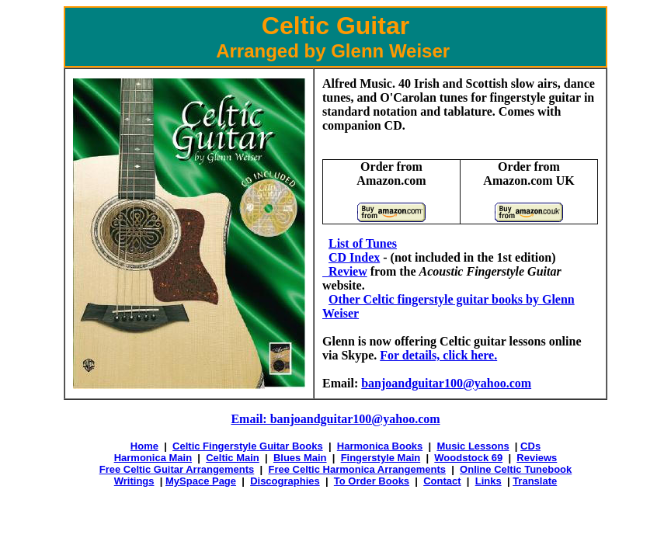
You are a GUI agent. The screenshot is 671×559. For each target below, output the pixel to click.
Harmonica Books (380, 446)
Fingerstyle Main (381, 458)
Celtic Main (232, 458)
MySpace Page (200, 481)
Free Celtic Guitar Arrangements (177, 469)
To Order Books (371, 481)
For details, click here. (438, 355)
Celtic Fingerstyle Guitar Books (247, 446)
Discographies (285, 481)
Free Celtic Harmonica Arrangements (357, 469)
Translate (535, 481)
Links (488, 481)
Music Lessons (472, 446)
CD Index (354, 257)
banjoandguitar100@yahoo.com (446, 383)
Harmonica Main (153, 458)
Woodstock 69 (468, 458)
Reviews (536, 458)
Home (144, 446)
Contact (442, 481)
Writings (134, 481)
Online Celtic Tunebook (516, 469)
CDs (530, 446)
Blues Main (300, 458)
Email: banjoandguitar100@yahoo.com (335, 418)
